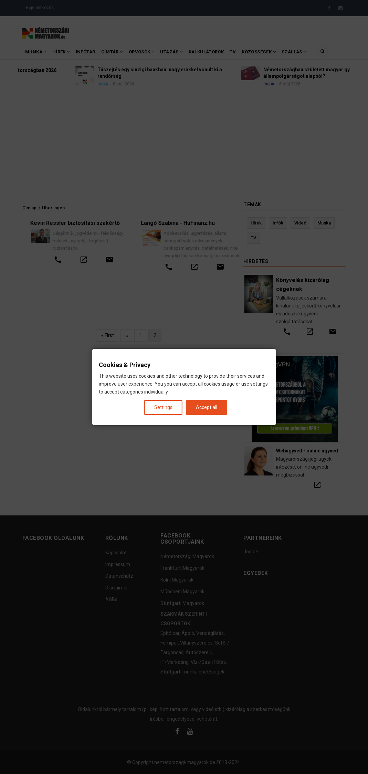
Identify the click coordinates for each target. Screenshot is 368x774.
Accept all (206, 407)
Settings (163, 407)
